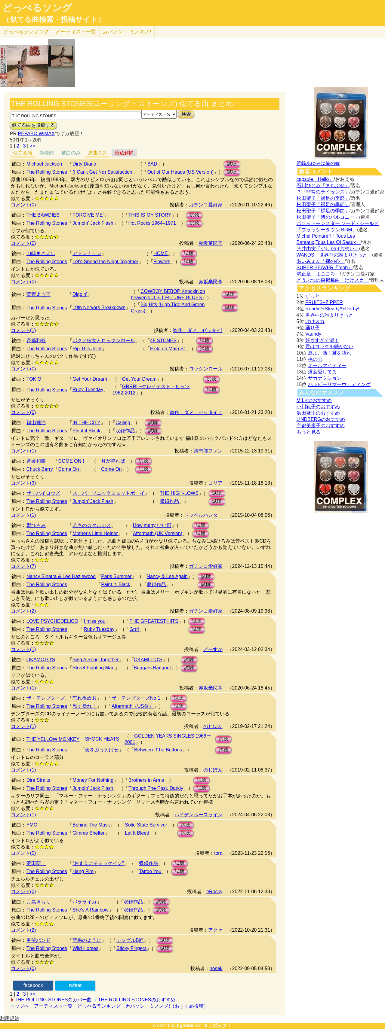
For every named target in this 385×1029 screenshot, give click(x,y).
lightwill (186, 1025)
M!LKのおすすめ (314, 400)
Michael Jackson (44, 163)
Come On (68, 469)
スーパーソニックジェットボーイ (108, 493)
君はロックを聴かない (329, 346)
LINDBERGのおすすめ (321, 419)
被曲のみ (71, 152)
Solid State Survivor (146, 824)
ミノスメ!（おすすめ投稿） (178, 1006)
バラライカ (84, 901)
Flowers (161, 261)
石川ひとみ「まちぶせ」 (323, 185)
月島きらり (38, 901)
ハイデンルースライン (198, 814)
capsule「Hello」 (315, 179)
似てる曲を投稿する (33, 125)
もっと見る (309, 431)
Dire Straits (38, 780)
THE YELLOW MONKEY (53, 739)
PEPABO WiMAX (36, 133)
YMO (31, 824)
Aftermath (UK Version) (158, 533)
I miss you (94, 621)
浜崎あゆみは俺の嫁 (318, 163)
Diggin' (79, 294)
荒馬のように (86, 940)
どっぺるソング (37, 7)
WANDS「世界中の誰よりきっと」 (334, 254)
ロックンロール (206, 368)
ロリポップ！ (217, 1025)
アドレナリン (86, 253)
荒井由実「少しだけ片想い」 (328, 248)
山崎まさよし (40, 253)
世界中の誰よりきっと (329, 315)
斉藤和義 (36, 340)
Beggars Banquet (152, 667)
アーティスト (75, 32)
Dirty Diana (84, 163)
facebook (33, 985)
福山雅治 (36, 422)
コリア (215, 483)
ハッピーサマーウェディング (339, 384)
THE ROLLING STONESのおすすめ (136, 999)
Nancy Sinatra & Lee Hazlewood (61, 576)
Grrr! (135, 629)
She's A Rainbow (90, 909)
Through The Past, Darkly (155, 788)
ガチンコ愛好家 (206, 204)
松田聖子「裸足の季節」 (323, 198)
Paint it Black (86, 430)
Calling (123, 422)
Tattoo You (150, 871)
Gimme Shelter (88, 833)
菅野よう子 (38, 294)
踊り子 (312, 327)
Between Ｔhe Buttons (158, 749)
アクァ (215, 930)
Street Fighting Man (93, 667)
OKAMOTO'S (40, 659)
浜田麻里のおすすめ (318, 413)
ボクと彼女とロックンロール (103, 340)
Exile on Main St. (168, 348)
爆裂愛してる (322, 371)
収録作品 (125, 430)
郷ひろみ (36, 525)
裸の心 (315, 359)
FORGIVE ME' (88, 215)
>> (32, 145)
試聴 (232, 163)
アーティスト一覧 (53, 1006)
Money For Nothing (92, 780)
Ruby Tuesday (87, 389)
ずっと (312, 296)
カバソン (113, 32)
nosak (216, 968)
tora (218, 853)
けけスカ (315, 321)
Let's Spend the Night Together (105, 261)
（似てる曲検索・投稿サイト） (53, 19)
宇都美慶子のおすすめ (321, 425)
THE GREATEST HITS (154, 621)
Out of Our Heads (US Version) (180, 172)
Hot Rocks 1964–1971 (152, 223)
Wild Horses (85, 948)
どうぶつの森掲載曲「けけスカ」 (333, 280)
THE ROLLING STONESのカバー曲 (53, 999)
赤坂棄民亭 (211, 243)
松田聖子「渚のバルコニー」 (328, 217)
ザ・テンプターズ (45, 698)
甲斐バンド (38, 940)
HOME (160, 253)
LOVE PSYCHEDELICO (52, 621)
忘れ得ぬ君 (84, 698)
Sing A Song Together (95, 659)
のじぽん (213, 726)
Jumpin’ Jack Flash (92, 788)
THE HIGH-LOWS (179, 493)
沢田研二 (36, 863)
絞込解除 (124, 152)
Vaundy (313, 333)
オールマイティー (327, 365)
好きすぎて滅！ (322, 340)
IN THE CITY (86, 422)
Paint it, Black (115, 584)
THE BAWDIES (43, 215)
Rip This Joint (87, 348)
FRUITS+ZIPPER (324, 302)
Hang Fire (83, 871)
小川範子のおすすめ (318, 406)
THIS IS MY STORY (149, 215)
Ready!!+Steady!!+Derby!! (333, 308)
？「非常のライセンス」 (323, 191)
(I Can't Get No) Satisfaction (102, 172)
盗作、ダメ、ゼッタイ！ (196, 412)
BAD (152, 163)
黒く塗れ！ (84, 706)
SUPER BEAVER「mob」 (325, 267)
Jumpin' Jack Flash (92, 223)
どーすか (213, 649)
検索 (186, 114)
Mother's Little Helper (95, 533)
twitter (75, 985)
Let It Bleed (137, 833)
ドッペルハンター (203, 515)
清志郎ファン (208, 450)
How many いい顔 (152, 525)
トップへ (19, 1006)
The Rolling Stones (46, 172)
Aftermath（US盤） (133, 706)
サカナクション (325, 378)
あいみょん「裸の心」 (321, 261)
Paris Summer (116, 576)
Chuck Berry (39, 469)
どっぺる (26, 32)
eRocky (214, 891)
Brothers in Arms (146, 780)
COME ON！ (72, 461)
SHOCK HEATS (102, 738)
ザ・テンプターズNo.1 (136, 698)
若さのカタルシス (91, 525)
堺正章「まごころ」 (318, 273)
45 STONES (163, 340)
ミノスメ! (140, 32)
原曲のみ (97, 152)
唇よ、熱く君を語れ (329, 352)
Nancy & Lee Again (167, 576)
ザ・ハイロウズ (43, 493)
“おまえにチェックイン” (98, 863)
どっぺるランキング (99, 1006)
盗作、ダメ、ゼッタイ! (197, 330)
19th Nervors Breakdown (98, 307)
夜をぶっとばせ (102, 749)
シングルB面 (130, 940)
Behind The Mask (91, 824)
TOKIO (34, 379)
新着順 (46, 152)
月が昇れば (113, 461)
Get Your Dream (89, 379)
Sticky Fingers (131, 948)
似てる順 (22, 152)
